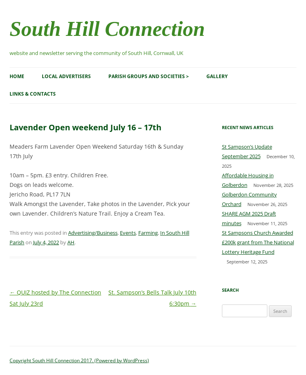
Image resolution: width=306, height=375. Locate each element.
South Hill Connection (107, 28)
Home (17, 76)
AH (71, 242)
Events (128, 232)
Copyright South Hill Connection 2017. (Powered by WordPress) (79, 360)
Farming (148, 232)
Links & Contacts (33, 93)
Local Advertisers (66, 76)
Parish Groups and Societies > (148, 76)
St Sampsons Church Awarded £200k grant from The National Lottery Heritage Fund (258, 242)
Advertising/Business (93, 232)
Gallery (217, 76)
